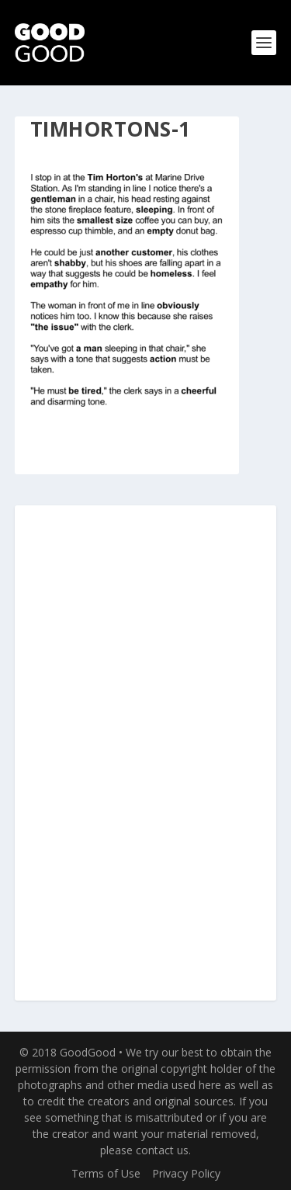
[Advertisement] (145, 754)
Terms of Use (105, 1173)
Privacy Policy (186, 1173)
